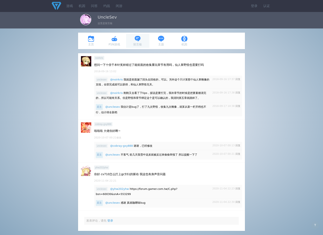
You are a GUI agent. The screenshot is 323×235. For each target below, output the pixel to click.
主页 (91, 40)
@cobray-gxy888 (121, 145)
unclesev (101, 79)
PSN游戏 (114, 40)
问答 (94, 6)
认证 (266, 6)
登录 (254, 6)
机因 (82, 6)
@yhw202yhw (119, 188)
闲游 (119, 6)
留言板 (137, 40)
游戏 (69, 6)
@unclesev (112, 106)
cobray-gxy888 (103, 124)
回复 (237, 79)
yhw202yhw (101, 167)
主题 (161, 40)
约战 (106, 6)
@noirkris (116, 79)
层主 (99, 106)
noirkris (99, 58)
